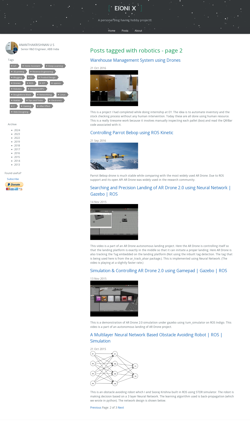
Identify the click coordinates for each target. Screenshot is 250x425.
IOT (43, 83)
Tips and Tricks (36, 100)
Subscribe (13, 179)
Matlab (16, 100)
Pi (31, 77)
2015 (17, 157)
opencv (57, 83)
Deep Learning (55, 65)
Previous (95, 407)
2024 (17, 130)
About (138, 30)
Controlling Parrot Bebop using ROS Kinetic (131, 132)
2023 (17, 134)
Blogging (17, 77)
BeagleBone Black (22, 94)
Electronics (56, 100)
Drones (17, 83)
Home (111, 30)
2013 (17, 164)
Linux (62, 94)
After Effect (44, 106)
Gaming (27, 106)
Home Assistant (32, 65)
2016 (17, 153)
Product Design (48, 77)
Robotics (17, 88)
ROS (31, 83)
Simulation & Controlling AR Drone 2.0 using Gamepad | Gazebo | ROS (158, 270)
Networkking (45, 94)
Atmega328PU (37, 88)
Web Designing (20, 111)
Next (121, 407)
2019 (17, 141)
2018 (17, 145)
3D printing (18, 71)
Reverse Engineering (43, 71)
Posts (125, 30)
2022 (17, 138)
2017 (17, 149)
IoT (14, 65)
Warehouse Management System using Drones (135, 60)
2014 (17, 161)
